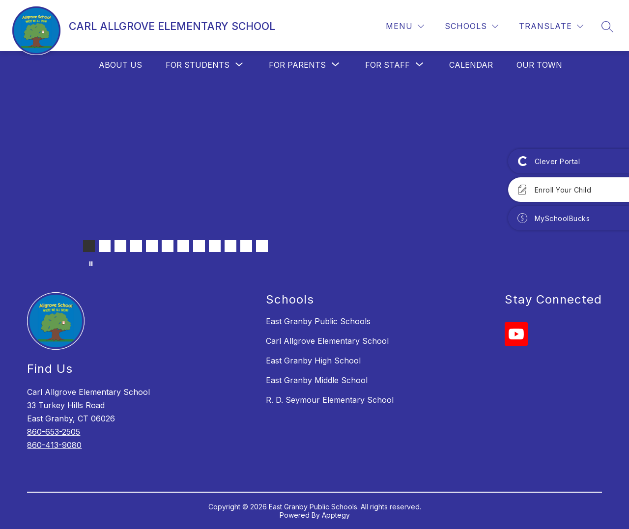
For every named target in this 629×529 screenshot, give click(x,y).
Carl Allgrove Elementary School (327, 341)
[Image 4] (136, 246)
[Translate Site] (551, 26)
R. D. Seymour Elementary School (330, 400)
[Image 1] (89, 246)
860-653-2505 (53, 432)
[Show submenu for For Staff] (387, 65)
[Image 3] (120, 246)
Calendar (471, 65)
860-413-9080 (54, 445)
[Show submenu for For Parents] (297, 65)
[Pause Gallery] (91, 264)
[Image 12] (262, 246)
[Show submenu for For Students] (197, 65)
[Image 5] (152, 246)
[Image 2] (105, 246)
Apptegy (336, 515)
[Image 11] (246, 246)
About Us (120, 65)
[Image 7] (183, 246)
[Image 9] (215, 246)
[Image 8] (199, 246)
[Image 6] (167, 246)
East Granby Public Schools (318, 321)
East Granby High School (313, 360)
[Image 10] (230, 246)
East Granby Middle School (317, 380)
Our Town (539, 65)
